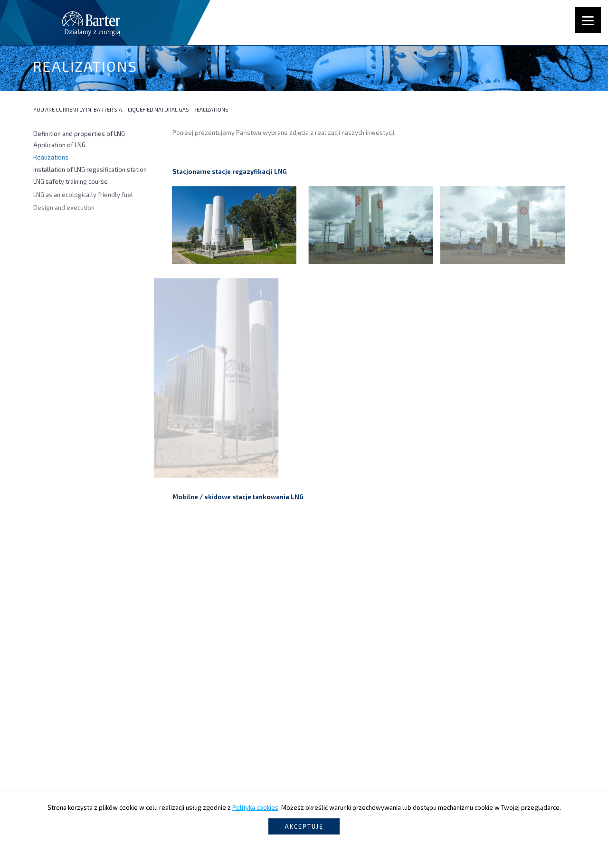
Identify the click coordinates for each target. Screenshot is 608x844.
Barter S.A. (109, 109)
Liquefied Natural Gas (158, 109)
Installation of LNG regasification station (90, 170)
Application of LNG (59, 146)
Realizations (50, 157)
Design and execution (64, 212)
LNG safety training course (70, 183)
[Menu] (588, 20)
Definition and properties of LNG (79, 134)
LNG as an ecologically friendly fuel (83, 197)
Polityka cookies (255, 807)
